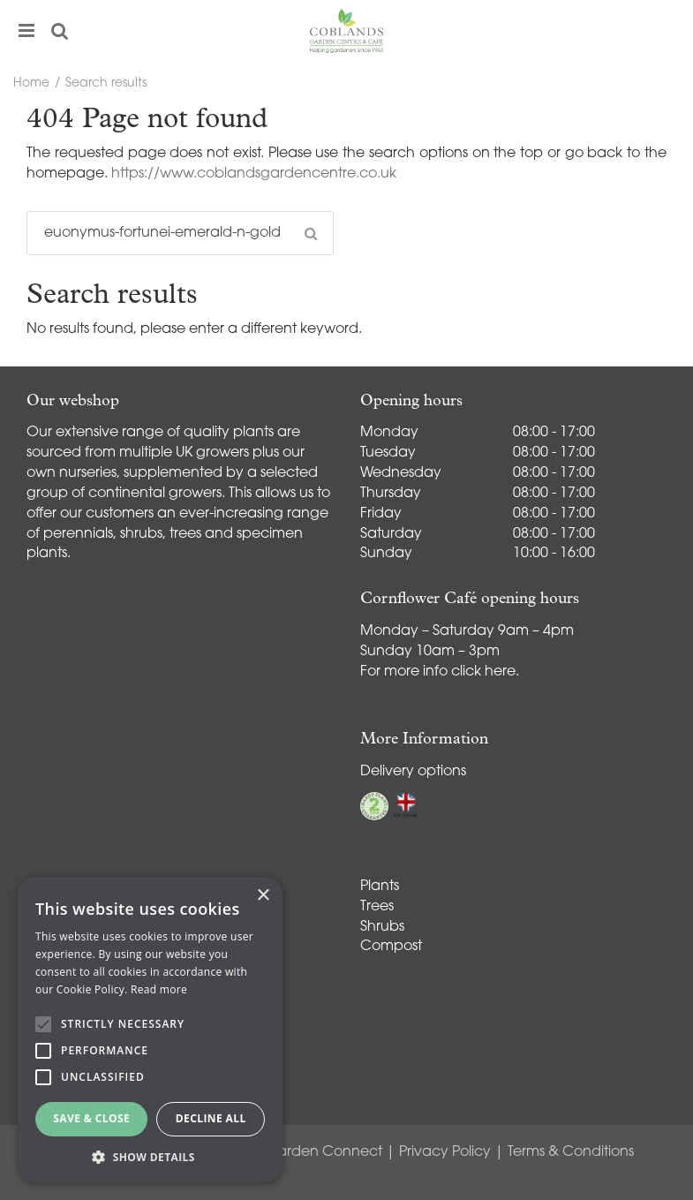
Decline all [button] (211, 1118)
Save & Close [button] (91, 1118)
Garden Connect (323, 1152)
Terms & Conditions (571, 1152)
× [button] (262, 895)
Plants (379, 886)
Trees (377, 907)
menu (26, 31)
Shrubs (382, 927)
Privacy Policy (445, 1152)
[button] (150, 1156)
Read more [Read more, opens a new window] (159, 989)
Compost (391, 947)
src (60, 31)
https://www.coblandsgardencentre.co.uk (253, 174)
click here (483, 672)
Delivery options (413, 772)
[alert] (150, 1029)
